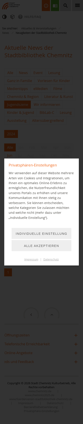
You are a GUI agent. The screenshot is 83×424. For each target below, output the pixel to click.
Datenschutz (51, 259)
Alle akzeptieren (41, 246)
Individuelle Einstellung (41, 233)
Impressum (31, 259)
